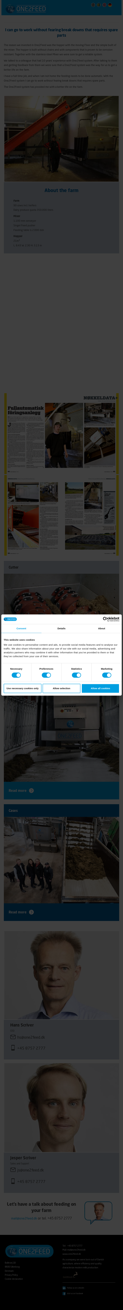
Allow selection (61, 688)
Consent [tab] (21, 628)
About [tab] (101, 628)
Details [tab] (61, 628)
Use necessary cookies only (23, 688)
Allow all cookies (100, 688)
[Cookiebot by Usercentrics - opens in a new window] (105, 619)
